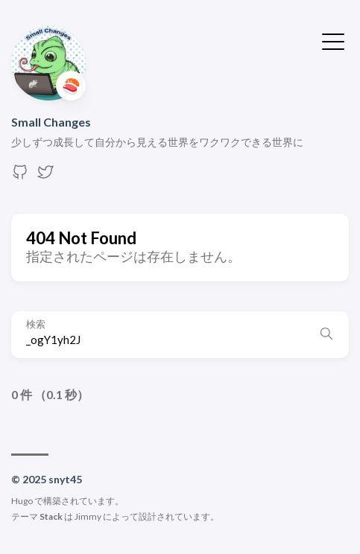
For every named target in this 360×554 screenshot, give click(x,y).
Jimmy (88, 516)
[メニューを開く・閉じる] (333, 40)
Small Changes (51, 122)
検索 (35, 324)
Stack (51, 516)
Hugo (22, 500)
